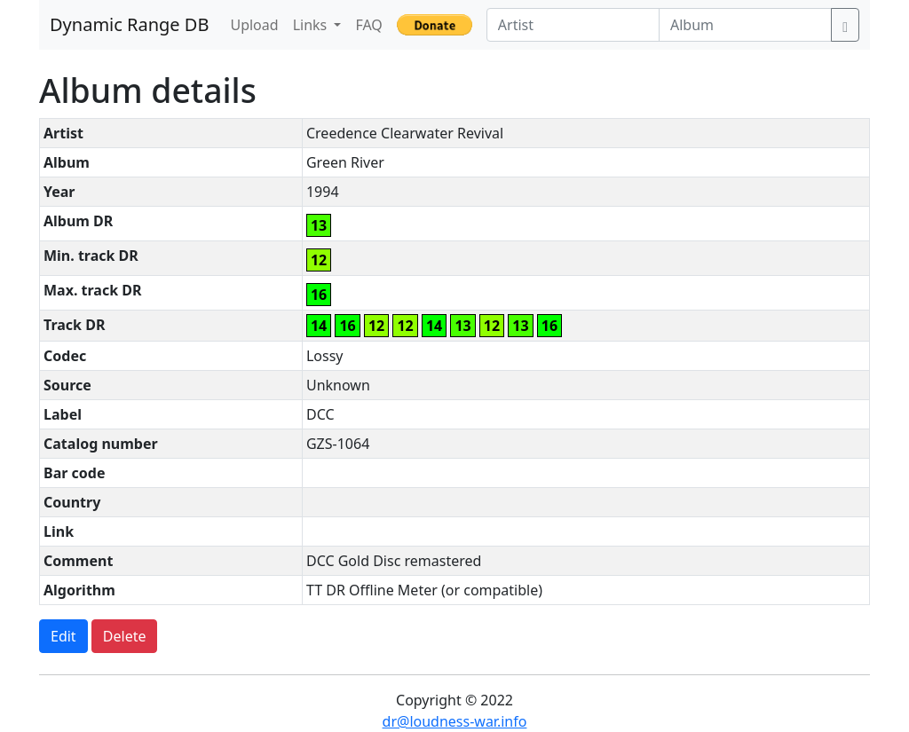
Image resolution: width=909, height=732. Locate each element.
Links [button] (312, 25)
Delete (124, 636)
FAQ (368, 25)
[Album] (745, 25)
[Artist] (573, 25)
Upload (254, 25)
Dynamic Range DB (129, 24)
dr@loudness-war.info (455, 721)
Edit (63, 636)
